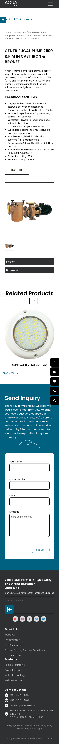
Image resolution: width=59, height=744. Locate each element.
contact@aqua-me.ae (20, 705)
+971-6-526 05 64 (17, 700)
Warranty (10, 634)
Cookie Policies (13, 655)
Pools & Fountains (15, 664)
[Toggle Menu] (50, 4)
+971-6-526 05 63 (17, 695)
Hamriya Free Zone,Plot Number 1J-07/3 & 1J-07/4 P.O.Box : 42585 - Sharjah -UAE (29, 714)
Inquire (17, 170)
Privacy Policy (12, 639)
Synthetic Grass (13, 670)
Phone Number (17, 479)
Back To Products (18, 19)
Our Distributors (13, 645)
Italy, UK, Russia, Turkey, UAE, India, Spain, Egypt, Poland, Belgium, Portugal (29, 727)
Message (14, 511)
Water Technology (15, 675)
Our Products (19, 32)
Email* (12, 495)
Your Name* (16, 461)
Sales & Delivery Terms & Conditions (25, 650)
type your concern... (29, 525)
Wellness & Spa (13, 680)
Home (8, 32)
